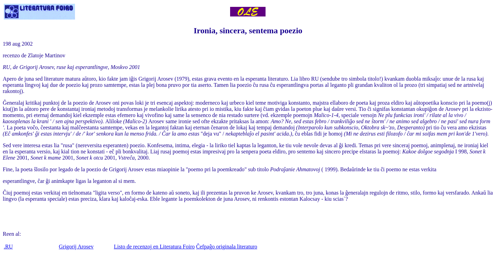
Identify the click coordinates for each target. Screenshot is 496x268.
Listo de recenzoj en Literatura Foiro (154, 246)
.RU (8, 246)
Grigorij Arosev (76, 246)
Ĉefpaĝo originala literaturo (226, 246)
